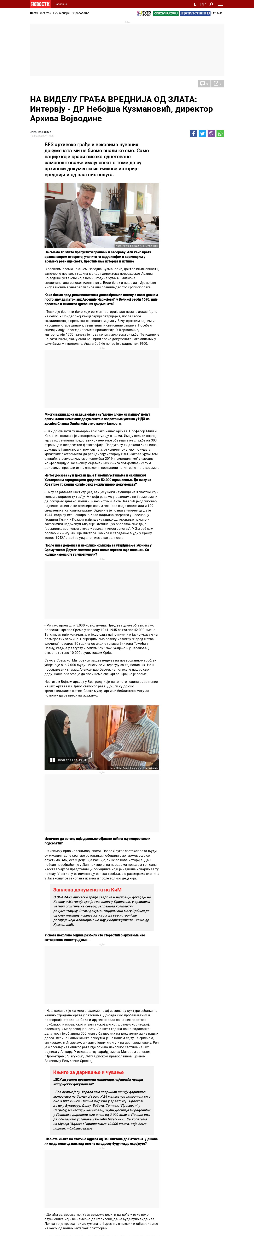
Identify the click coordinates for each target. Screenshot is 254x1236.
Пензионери (61, 13)
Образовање (80, 13)
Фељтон (45, 13)
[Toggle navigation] (220, 4)
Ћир (219, 13)
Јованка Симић (40, 132)
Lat (214, 13)
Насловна (60, 4)
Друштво (40, 84)
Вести (34, 13)
